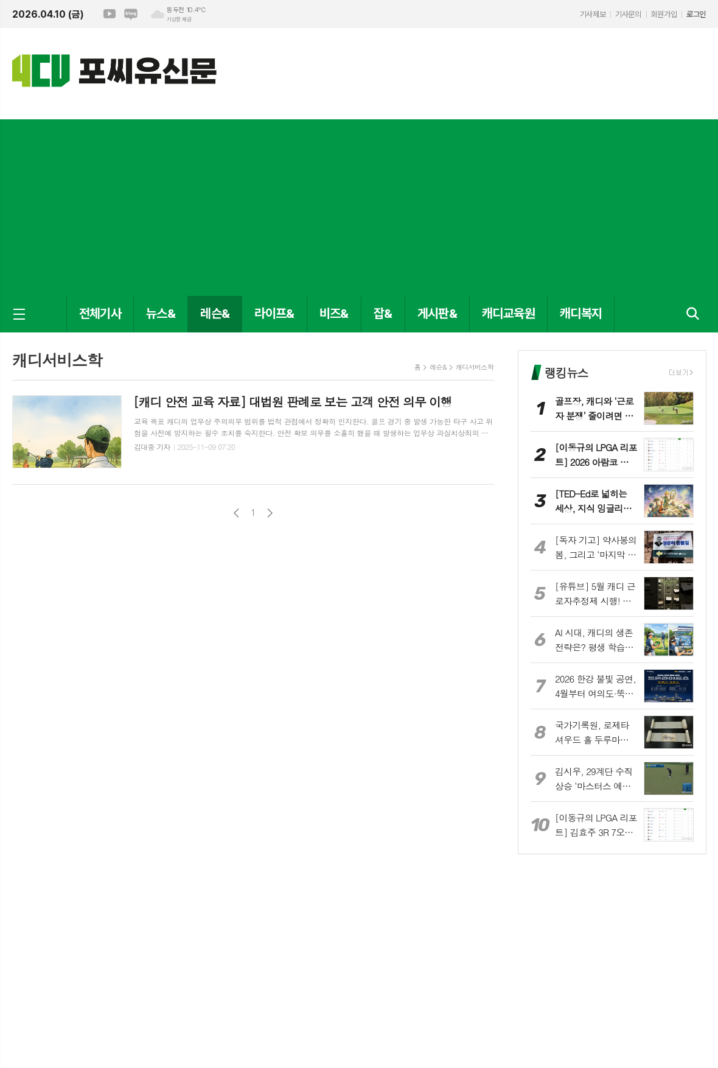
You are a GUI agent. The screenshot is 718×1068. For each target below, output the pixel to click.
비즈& (334, 313)
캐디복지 (581, 313)
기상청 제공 (179, 19)
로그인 (696, 14)
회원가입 (664, 14)
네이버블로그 (131, 14)
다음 (270, 513)
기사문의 (628, 14)
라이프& (274, 313)
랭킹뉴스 (566, 372)
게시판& (437, 313)
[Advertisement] (359, 204)
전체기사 (100, 313)
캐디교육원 (508, 313)
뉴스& (160, 313)
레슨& (214, 313)
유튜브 (109, 14)
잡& (383, 313)
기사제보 (592, 14)
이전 (236, 513)
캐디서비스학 (474, 366)
